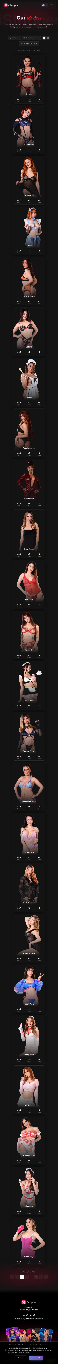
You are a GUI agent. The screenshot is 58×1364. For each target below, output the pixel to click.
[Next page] (41, 1277)
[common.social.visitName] (13, 1337)
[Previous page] (17, 1277)
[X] (31, 1315)
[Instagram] (27, 1315)
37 (36, 1277)
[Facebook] (34, 1315)
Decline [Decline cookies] (20, 1358)
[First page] (12, 1277)
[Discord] (24, 1315)
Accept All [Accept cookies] (36, 1358)
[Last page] (46, 1277)
